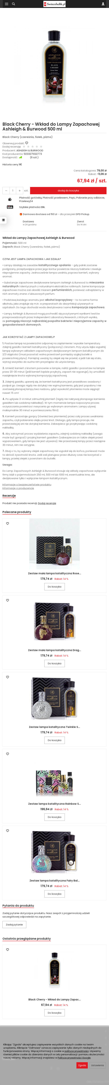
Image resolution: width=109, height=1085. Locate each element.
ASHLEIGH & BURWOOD (29, 150)
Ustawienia (97, 1065)
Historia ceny (11, 164)
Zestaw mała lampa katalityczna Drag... (54, 650)
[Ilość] (13, 190)
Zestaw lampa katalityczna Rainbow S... (54, 804)
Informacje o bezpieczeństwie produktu (26, 484)
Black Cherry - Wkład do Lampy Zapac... (54, 999)
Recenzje (9, 496)
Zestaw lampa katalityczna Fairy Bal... (55, 880)
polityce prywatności (77, 1051)
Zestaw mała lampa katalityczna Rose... (54, 573)
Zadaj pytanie (14, 924)
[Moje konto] (103, 4)
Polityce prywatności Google (74, 1057)
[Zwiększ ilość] (6, 190)
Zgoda (82, 1065)
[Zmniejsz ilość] (19, 190)
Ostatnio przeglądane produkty (26, 939)
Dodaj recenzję (47, 503)
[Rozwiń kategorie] (6, 4)
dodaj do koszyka (68, 190)
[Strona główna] (54, 4)
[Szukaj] (13, 4)
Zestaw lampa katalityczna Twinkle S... (54, 727)
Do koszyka (54, 586)
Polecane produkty (16, 512)
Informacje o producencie (18, 488)
